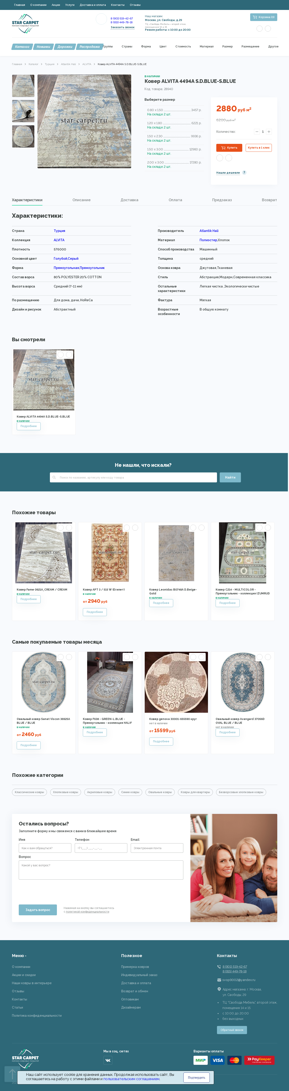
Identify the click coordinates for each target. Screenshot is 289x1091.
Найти (230, 477)
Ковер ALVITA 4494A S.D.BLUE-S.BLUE (43, 416)
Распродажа (90, 47)
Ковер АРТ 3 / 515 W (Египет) (104, 589)
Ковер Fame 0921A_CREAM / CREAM (42, 589)
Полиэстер (208, 240)
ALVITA (86, 64)
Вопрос (25, 857)
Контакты (118, 5)
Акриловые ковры (99, 792)
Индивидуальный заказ (139, 975)
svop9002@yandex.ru (238, 980)
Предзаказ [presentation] (222, 200)
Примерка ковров (135, 967)
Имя (22, 839)
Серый (73, 258)
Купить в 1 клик (259, 147)
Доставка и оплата (93, 5)
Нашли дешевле (228, 172)
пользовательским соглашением (131, 1079)
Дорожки (65, 47)
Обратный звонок (232, 1030)
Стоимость (183, 46)
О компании (38, 5)
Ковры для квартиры (195, 792)
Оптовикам (130, 999)
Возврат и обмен (134, 991)
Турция (49, 64)
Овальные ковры (160, 792)
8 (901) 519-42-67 (122, 18)
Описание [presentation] (81, 200)
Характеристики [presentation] (27, 200)
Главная (19, 5)
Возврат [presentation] (269, 200)
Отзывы (135, 5)
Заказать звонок (123, 27)
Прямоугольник (92, 268)
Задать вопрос (38, 910)
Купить (232, 147)
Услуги (70, 5)
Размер (227, 46)
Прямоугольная (66, 268)
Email (135, 839)
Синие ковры (130, 792)
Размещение (250, 46)
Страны (127, 46)
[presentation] (53, 890)
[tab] (27, 200)
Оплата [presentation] (175, 200)
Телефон (82, 839)
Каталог (22, 47)
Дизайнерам (131, 1007)
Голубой (60, 258)
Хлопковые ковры (65, 792)
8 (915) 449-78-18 (122, 22)
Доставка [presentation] (129, 200)
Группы (108, 46)
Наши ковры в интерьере (32, 983)
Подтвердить (196, 1077)
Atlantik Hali (68, 64)
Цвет (163, 46)
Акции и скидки (24, 975)
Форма (146, 46)
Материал (207, 46)
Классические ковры (29, 792)
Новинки (43, 47)
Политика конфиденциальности (37, 1015)
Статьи (17, 1007)
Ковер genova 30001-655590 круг (173, 719)
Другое (273, 46)
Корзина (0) (267, 17)
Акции (56, 5)
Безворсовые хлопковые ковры (241, 792)
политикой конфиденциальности (87, 911)
